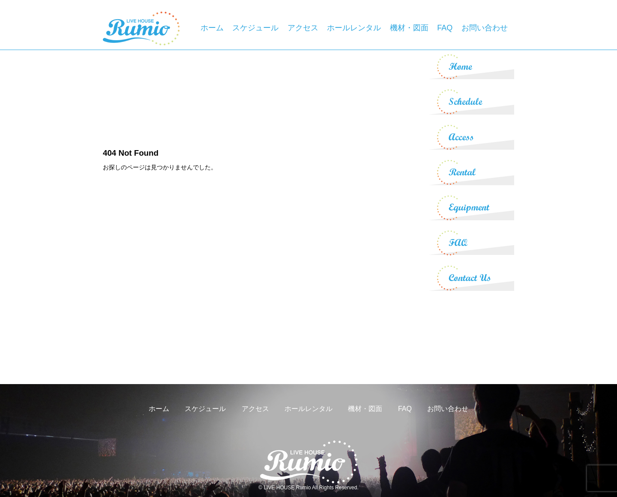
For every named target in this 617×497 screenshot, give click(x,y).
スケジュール (255, 28)
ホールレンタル (354, 28)
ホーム (212, 28)
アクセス (303, 28)
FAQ (444, 28)
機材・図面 (409, 28)
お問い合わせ (484, 28)
